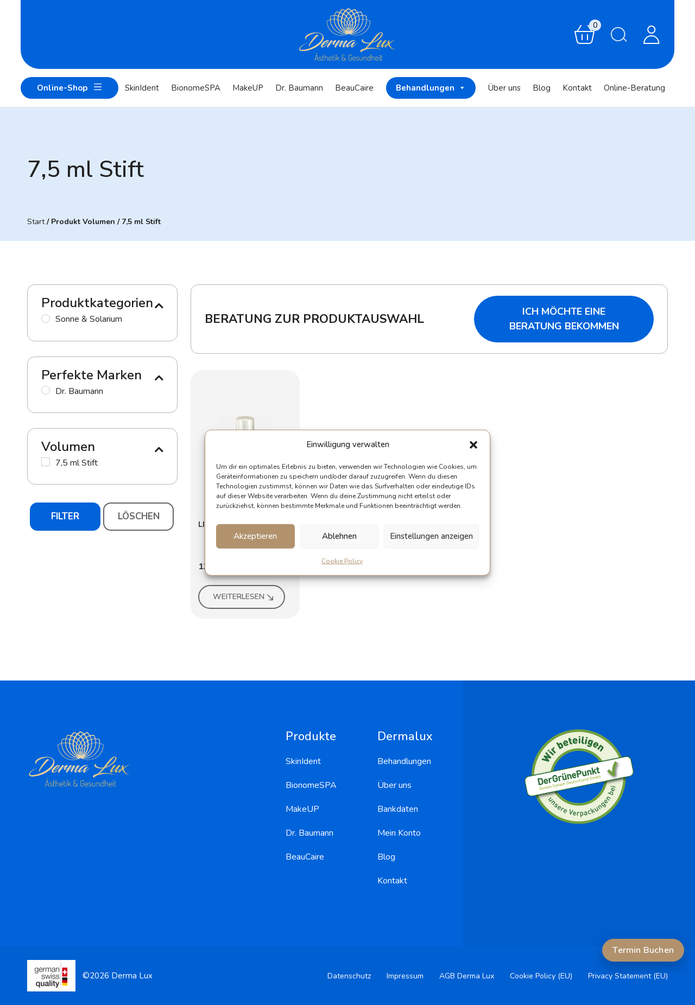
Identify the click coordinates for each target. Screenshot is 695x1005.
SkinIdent (142, 87)
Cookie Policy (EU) (541, 976)
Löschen (139, 516)
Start (36, 222)
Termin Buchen (643, 950)
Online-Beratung (634, 87)
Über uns (504, 87)
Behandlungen (431, 88)
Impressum (405, 976)
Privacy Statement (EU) (628, 976)
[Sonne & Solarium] (45, 318)
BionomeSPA (195, 87)
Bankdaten (397, 809)
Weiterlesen (244, 596)
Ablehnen (339, 536)
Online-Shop (69, 87)
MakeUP (247, 87)
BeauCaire (354, 87)
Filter (65, 516)
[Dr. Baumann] (45, 390)
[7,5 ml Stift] (45, 461)
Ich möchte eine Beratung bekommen (564, 319)
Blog (542, 87)
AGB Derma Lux (466, 976)
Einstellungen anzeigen (431, 536)
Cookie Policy (342, 560)
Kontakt (577, 87)
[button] (473, 444)
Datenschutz (349, 976)
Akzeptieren (255, 536)
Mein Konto (399, 833)
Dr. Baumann (299, 87)
